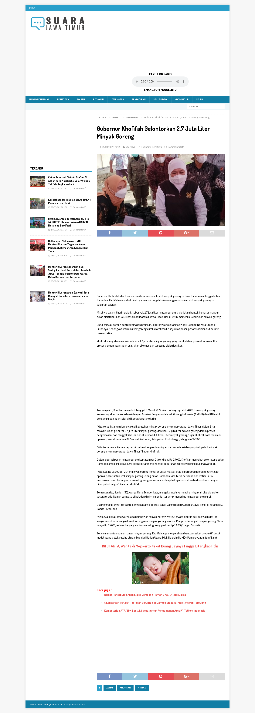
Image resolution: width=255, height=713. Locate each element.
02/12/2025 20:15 (59, 303)
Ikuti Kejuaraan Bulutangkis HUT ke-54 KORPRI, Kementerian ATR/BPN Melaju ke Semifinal (69, 222)
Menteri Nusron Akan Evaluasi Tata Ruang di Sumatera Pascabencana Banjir (68, 296)
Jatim (109, 687)
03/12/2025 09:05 (59, 255)
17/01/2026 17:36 (59, 230)
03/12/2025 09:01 (59, 281)
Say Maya (130, 147)
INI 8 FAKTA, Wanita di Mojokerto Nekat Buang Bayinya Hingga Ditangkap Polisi (160, 545)
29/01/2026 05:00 (59, 207)
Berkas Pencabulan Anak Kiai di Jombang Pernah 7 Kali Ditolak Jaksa (145, 594)
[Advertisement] (160, 41)
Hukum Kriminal (39, 99)
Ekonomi (98, 99)
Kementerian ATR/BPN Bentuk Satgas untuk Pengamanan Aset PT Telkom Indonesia (154, 610)
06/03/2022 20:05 (111, 147)
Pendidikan (139, 99)
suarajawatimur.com (74, 704)
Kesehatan (117, 99)
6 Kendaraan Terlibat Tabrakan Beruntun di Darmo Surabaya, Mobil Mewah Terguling (155, 602)
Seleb (199, 99)
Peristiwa (63, 99)
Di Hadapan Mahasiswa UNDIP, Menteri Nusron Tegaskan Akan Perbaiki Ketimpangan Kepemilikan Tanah (68, 246)
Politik (81, 99)
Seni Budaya (160, 99)
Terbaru (36, 168)
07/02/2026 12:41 (59, 188)
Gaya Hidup (182, 99)
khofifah (125, 687)
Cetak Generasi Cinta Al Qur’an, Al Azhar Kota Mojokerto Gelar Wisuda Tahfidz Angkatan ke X (69, 181)
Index (32, 8)
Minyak (142, 687)
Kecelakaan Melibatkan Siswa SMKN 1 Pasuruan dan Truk (69, 201)
